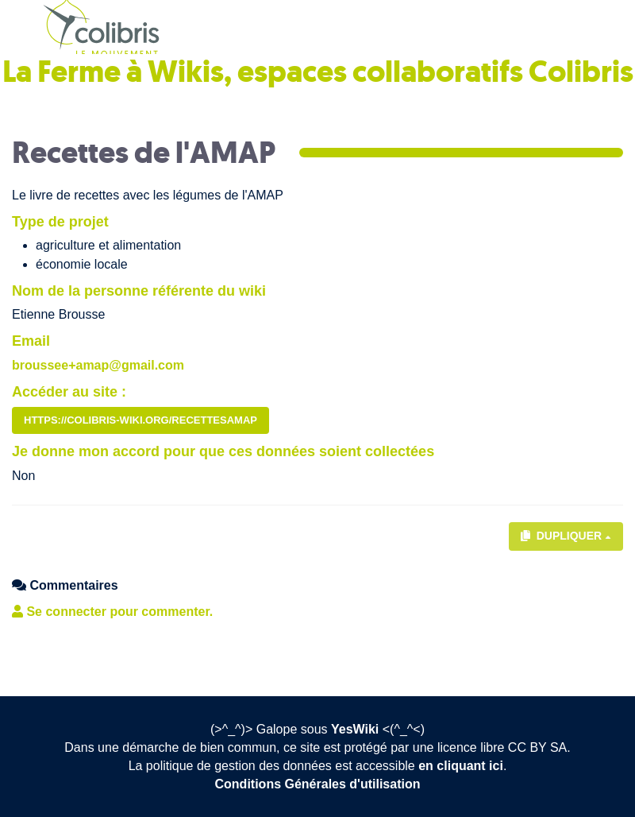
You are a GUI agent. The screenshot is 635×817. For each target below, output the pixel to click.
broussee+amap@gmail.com (98, 365)
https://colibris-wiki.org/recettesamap (140, 420)
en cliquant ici (460, 765)
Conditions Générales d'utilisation (318, 784)
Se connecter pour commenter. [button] (112, 611)
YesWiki (355, 729)
